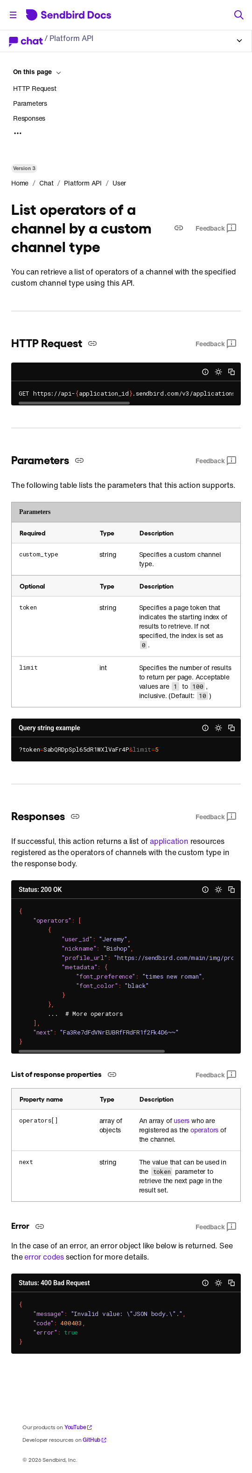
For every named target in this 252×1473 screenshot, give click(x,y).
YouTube (78, 1427)
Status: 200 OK (40, 889)
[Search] (239, 15)
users (181, 1120)
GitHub (95, 1440)
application (169, 841)
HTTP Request (34, 88)
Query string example (49, 728)
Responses (29, 118)
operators (204, 1130)
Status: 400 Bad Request (54, 1283)
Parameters (30, 103)
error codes (44, 1256)
